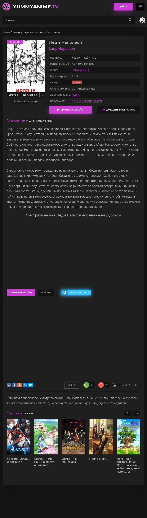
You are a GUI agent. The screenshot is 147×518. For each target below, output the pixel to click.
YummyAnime (36, 7)
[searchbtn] (130, 20)
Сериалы (29, 32)
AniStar (97, 100)
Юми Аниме (11, 32)
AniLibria (87, 100)
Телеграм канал (79, 292)
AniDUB (76, 100)
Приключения (80, 70)
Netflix (75, 94)
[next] (136, 413)
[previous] (128, 413)
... (42, 94)
